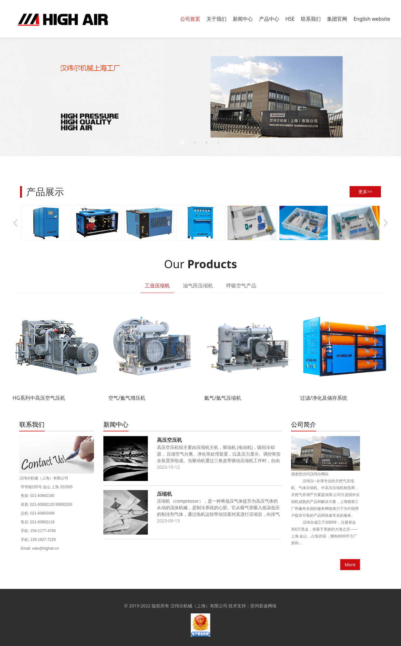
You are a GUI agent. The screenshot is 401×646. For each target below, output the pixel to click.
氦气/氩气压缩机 (222, 397)
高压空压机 (169, 439)
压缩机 (164, 493)
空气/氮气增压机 (126, 397)
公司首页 (190, 18)
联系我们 (311, 18)
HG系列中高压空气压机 (39, 397)
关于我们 (216, 18)
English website (371, 18)
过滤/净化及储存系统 (323, 397)
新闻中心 (243, 18)
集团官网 (337, 18)
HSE (290, 18)
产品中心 (269, 18)
